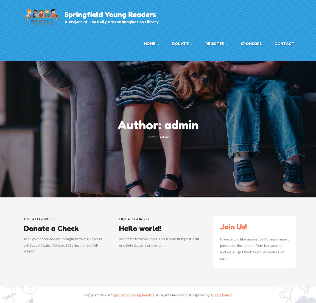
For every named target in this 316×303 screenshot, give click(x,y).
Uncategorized (39, 219)
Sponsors (251, 43)
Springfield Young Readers (110, 14)
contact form (253, 245)
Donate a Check (51, 228)
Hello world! (140, 228)
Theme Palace (221, 295)
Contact (284, 43)
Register (216, 43)
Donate (182, 43)
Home (151, 43)
